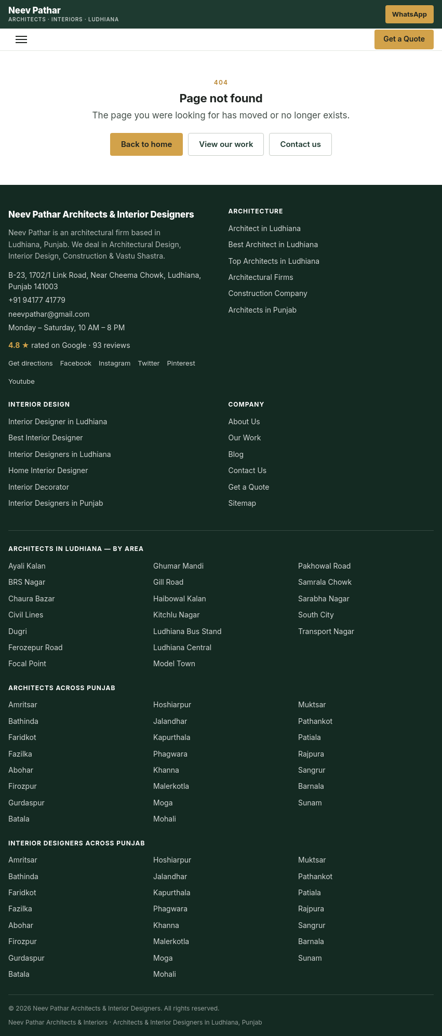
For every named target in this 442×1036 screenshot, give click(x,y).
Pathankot (315, 721)
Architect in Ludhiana (265, 228)
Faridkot (22, 737)
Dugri (17, 631)
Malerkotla (171, 786)
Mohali (164, 818)
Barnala (311, 786)
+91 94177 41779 (36, 299)
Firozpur (22, 786)
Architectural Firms (261, 277)
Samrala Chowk (325, 581)
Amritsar (22, 704)
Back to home (146, 144)
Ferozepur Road (35, 647)
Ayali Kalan (27, 565)
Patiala (309, 737)
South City (316, 614)
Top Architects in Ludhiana (274, 261)
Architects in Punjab (263, 309)
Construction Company (268, 293)
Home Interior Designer (48, 470)
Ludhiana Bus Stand (187, 631)
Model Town (174, 663)
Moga (163, 802)
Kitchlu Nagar (176, 614)
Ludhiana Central (182, 647)
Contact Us (248, 470)
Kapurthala (172, 737)
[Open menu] (21, 39)
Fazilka (20, 753)
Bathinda (23, 721)
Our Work (245, 437)
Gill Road (168, 581)
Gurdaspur (26, 802)
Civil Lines (25, 614)
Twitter (148, 363)
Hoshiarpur (172, 704)
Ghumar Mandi (178, 565)
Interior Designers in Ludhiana (59, 454)
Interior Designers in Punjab (55, 503)
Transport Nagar (326, 631)
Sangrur (312, 769)
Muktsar (312, 704)
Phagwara (170, 753)
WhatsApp (409, 14)
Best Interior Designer (45, 437)
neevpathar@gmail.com (48, 314)
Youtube (21, 381)
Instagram (114, 363)
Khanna (166, 769)
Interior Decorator (38, 486)
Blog (236, 454)
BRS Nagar (26, 581)
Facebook (75, 363)
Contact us (300, 144)
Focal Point (27, 663)
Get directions (30, 363)
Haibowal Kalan (179, 598)
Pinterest (181, 363)
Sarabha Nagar (324, 598)
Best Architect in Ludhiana (273, 244)
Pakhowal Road (324, 565)
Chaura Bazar (31, 598)
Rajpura (311, 753)
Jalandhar (170, 721)
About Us (244, 421)
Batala (19, 818)
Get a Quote (404, 38)
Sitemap (243, 503)
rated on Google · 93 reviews (69, 345)
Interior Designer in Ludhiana (57, 421)
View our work (226, 144)
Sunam (310, 802)
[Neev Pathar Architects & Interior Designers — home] (63, 14)
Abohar (20, 769)
